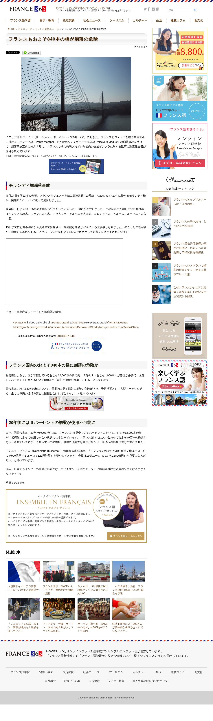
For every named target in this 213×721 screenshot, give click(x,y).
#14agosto (19, 322)
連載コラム (178, 20)
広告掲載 (94, 680)
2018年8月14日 (66, 335)
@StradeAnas (96, 327)
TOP (13, 29)
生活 (159, 20)
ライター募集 (116, 680)
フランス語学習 (20, 20)
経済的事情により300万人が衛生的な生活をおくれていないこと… (127, 627)
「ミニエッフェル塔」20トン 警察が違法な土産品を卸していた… (23, 627)
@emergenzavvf (37, 327)
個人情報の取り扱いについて (150, 680)
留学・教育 (46, 20)
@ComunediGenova (74, 327)
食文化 (198, 20)
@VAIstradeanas (117, 322)
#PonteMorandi (60, 322)
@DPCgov (19, 327)
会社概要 (50, 680)
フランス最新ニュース (47, 29)
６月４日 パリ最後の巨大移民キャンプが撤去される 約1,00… (94, 590)
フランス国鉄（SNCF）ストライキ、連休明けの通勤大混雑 (58, 590)
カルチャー (140, 20)
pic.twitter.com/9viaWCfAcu (122, 327)
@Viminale (54, 327)
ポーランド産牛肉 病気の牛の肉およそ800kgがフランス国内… (93, 627)
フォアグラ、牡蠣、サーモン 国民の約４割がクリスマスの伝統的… (58, 627)
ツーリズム (116, 20)
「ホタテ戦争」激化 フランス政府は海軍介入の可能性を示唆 (127, 590)
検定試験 (68, 20)
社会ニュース (92, 20)
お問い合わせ (72, 680)
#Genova (78, 322)
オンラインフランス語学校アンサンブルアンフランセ (82, 7)
